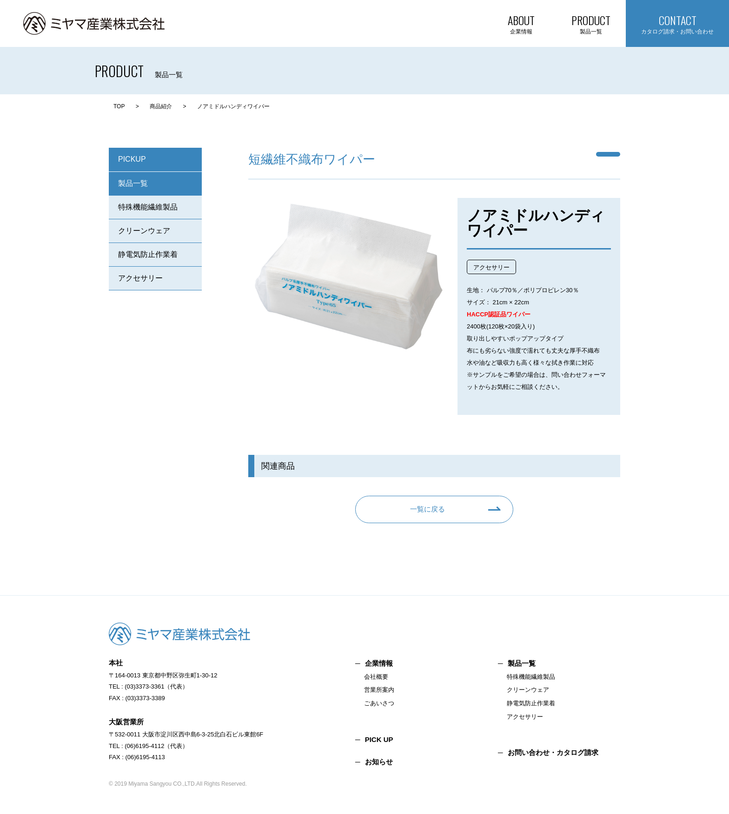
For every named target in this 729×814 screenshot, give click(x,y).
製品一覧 (133, 183)
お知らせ (379, 762)
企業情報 (379, 663)
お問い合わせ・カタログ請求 (553, 752)
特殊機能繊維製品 (148, 207)
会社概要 (376, 676)
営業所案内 (379, 689)
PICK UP (379, 739)
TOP (119, 106)
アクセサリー (140, 278)
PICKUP (132, 159)
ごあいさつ (379, 703)
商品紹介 (161, 106)
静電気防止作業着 (148, 254)
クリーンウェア (144, 231)
